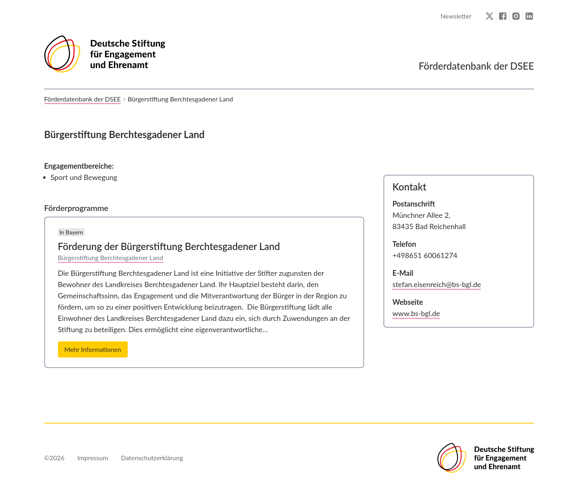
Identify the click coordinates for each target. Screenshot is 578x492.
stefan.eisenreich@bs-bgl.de (436, 284)
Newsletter (455, 16)
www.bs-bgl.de (416, 313)
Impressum (92, 457)
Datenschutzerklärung (152, 457)
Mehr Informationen (92, 349)
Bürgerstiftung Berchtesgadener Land (111, 257)
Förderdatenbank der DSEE (82, 99)
